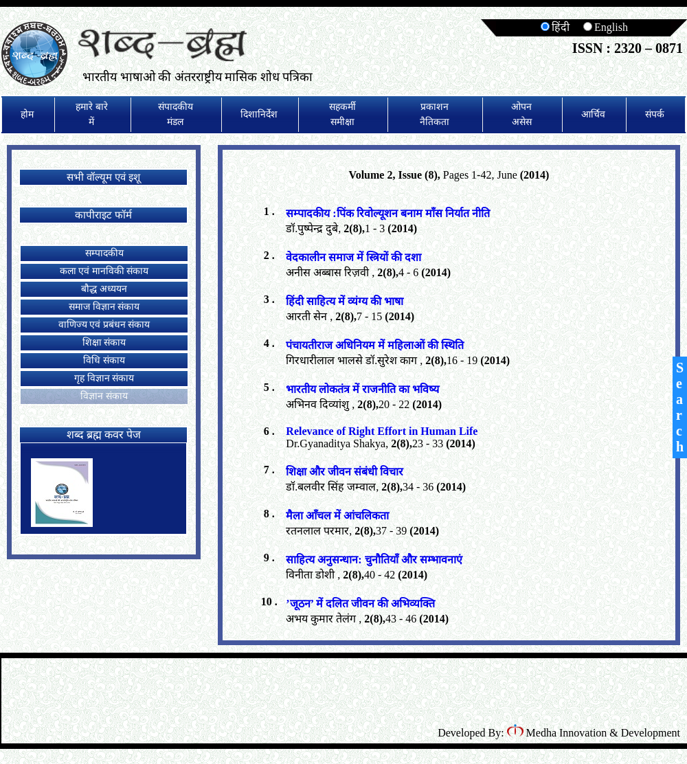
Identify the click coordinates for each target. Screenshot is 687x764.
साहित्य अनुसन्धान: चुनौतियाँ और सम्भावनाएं (374, 559)
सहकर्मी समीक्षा (342, 114)
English (605, 27)
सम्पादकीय (104, 253)
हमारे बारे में (92, 114)
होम (27, 114)
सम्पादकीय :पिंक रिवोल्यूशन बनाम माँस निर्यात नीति (387, 213)
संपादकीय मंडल (175, 114)
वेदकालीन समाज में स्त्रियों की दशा (353, 257)
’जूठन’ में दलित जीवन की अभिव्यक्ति (360, 603)
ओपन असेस (521, 114)
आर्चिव (593, 114)
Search (680, 407)
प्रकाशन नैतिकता (434, 114)
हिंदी (555, 27)
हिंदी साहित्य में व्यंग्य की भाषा (344, 301)
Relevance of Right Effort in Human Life (381, 431)
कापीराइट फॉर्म (103, 215)
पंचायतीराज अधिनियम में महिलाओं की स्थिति (375, 345)
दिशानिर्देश (259, 114)
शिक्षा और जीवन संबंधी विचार (344, 471)
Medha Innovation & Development (593, 733)
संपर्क (654, 114)
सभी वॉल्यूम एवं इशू (103, 177)
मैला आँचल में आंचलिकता (337, 515)
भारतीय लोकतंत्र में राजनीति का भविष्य (362, 389)
